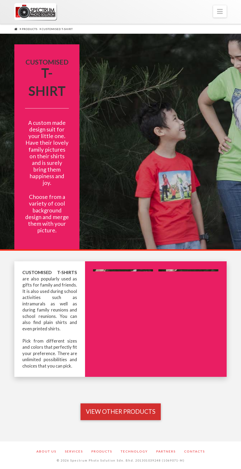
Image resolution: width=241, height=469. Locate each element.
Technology (134, 451)
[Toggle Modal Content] (121, 411)
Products (101, 451)
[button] (220, 11)
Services (74, 451)
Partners (166, 451)
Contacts (194, 451)
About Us (46, 451)
